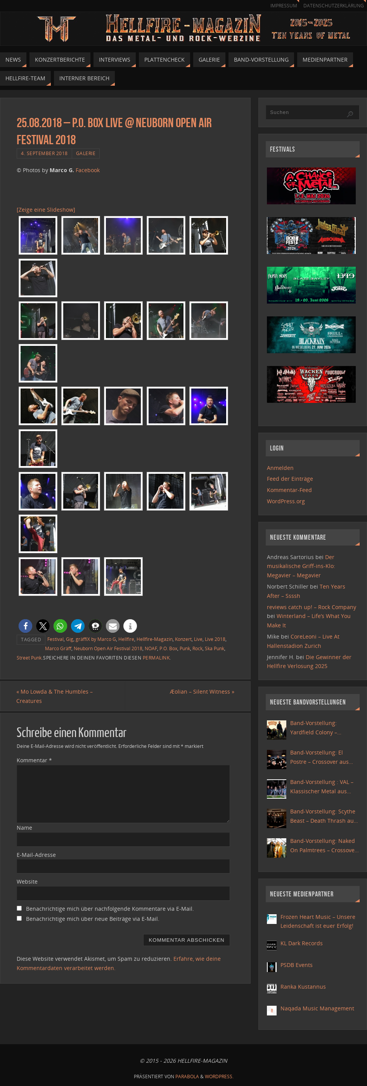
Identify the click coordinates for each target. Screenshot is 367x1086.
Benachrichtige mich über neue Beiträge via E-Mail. (92, 918)
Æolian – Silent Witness (202, 691)
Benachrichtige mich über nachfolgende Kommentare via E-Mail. (110, 908)
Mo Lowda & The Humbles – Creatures (55, 696)
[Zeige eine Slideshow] (46, 209)
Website (27, 881)
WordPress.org (286, 501)
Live (198, 639)
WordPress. (219, 1076)
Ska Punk (214, 648)
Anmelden (280, 467)
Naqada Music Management (317, 1008)
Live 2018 (215, 639)
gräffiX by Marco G (96, 639)
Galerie (86, 153)
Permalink (156, 657)
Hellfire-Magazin (155, 639)
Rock (197, 648)
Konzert (183, 639)
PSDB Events (296, 965)
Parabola (187, 1076)
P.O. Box (168, 648)
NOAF (151, 648)
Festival (55, 639)
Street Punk (29, 657)
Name (24, 827)
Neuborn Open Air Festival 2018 (108, 648)
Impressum (280, 5)
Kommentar (34, 760)
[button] (25, 626)
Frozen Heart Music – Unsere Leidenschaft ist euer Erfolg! (317, 921)
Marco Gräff (58, 648)
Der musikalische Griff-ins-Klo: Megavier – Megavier (301, 566)
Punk (185, 648)
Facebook (88, 170)
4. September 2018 (44, 153)
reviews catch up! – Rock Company (311, 607)
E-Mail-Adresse (36, 854)
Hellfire (126, 639)
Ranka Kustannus (303, 986)
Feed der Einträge (290, 478)
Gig (69, 639)
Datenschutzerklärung (332, 5)
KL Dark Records (301, 943)
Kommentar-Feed (289, 490)
